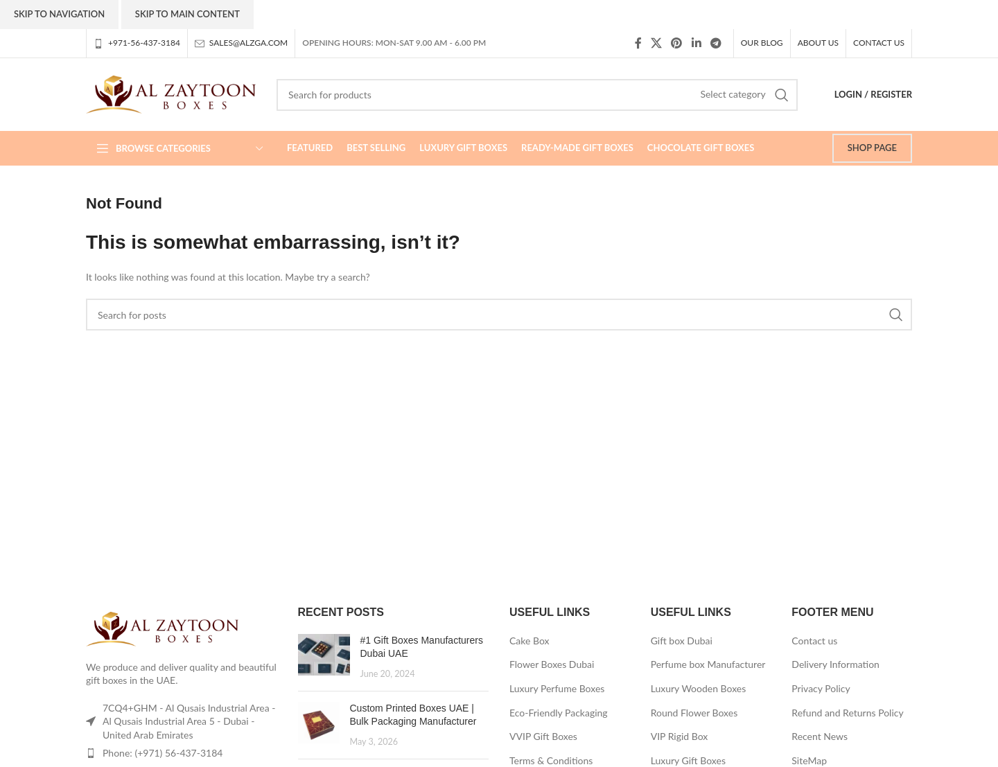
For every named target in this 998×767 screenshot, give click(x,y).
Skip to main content (187, 13)
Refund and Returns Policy (847, 712)
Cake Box (529, 640)
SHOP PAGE (872, 147)
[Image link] (162, 627)
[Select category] (732, 94)
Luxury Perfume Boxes (556, 688)
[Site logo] (171, 93)
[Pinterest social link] (677, 43)
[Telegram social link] (716, 43)
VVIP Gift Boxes (543, 736)
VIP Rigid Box (679, 736)
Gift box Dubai (681, 640)
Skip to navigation (59, 13)
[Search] (537, 95)
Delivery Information (835, 664)
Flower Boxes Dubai (551, 664)
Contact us (814, 640)
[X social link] (656, 43)
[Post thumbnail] (324, 657)
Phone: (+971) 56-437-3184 (162, 753)
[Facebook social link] (638, 43)
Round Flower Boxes (694, 712)
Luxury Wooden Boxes (698, 688)
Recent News (819, 736)
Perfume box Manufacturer (708, 664)
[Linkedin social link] (696, 43)
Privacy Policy (820, 688)
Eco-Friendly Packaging (558, 712)
